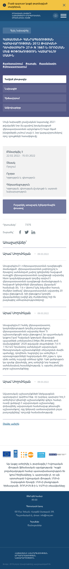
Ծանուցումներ (35, 525)
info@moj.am (46, 515)
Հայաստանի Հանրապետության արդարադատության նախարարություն (31, 555)
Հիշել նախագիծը (19, 30)
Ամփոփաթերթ (13, 107)
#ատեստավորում (13, 63)
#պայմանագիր (47, 63)
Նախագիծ (11, 88)
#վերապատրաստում (15, 66)
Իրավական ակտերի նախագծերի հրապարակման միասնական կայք (26, 15)
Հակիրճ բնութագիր (15, 79)
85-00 (34, 499)
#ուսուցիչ (31, 63)
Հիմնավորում (12, 98)
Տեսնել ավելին (11, 423)
